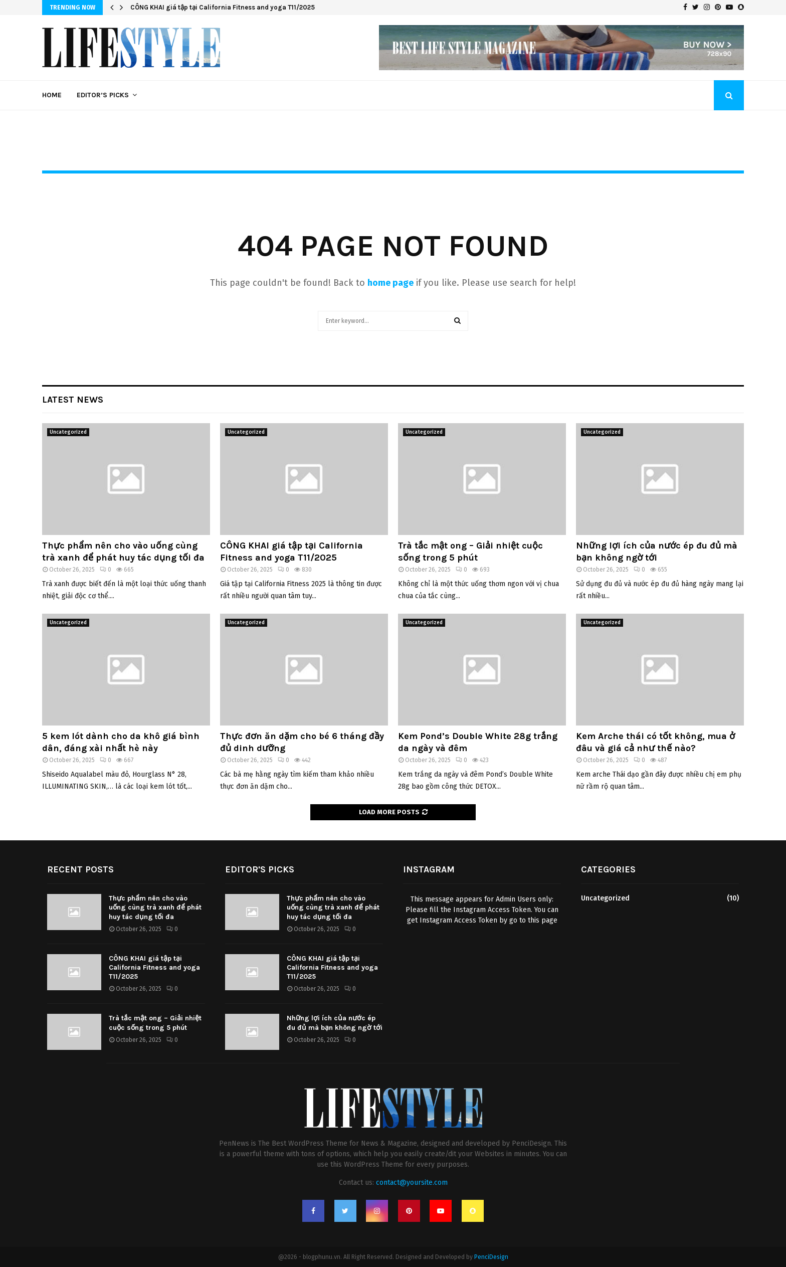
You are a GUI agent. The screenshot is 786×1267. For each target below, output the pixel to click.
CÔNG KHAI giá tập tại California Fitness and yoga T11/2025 (222, 7)
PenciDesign (491, 1256)
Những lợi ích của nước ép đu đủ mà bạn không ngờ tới (656, 551)
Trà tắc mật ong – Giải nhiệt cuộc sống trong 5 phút (470, 551)
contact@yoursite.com (412, 1182)
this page (542, 920)
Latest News (72, 399)
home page (390, 282)
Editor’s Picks (103, 95)
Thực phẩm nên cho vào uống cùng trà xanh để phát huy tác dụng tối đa (123, 551)
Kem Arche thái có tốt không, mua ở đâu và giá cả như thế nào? (655, 742)
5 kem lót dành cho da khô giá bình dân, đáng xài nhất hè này (121, 742)
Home (52, 95)
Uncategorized (68, 432)
